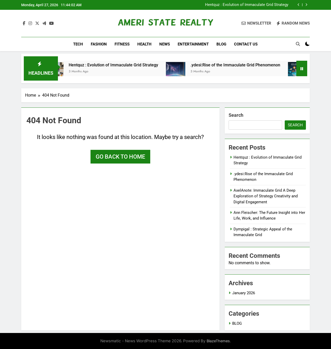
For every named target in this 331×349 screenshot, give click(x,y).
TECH (78, 44)
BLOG (221, 44)
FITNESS (122, 44)
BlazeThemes (218, 341)
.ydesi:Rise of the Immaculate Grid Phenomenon (242, 65)
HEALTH (144, 44)
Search (236, 115)
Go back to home (120, 156)
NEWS (164, 44)
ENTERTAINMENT (193, 44)
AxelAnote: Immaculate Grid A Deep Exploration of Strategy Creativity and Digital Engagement (266, 196)
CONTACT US (246, 44)
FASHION (99, 44)
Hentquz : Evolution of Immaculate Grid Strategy (246, 5)
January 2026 (243, 293)
